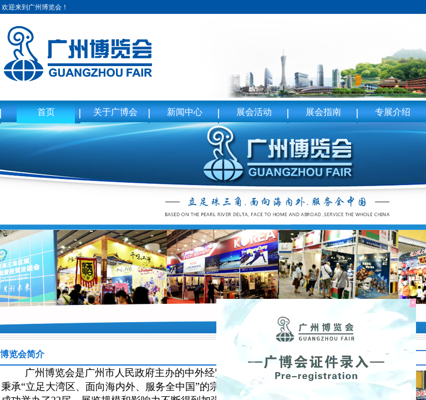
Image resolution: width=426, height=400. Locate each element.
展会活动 (254, 112)
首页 (46, 112)
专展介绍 (392, 112)
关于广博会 (115, 112)
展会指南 (323, 112)
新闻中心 (184, 112)
